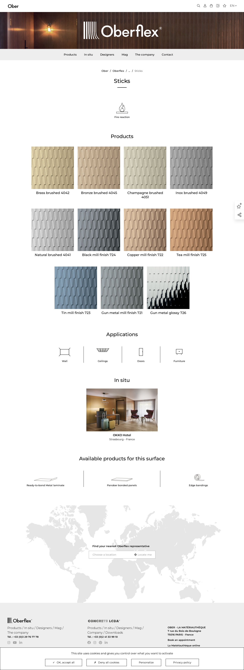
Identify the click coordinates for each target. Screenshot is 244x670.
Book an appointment (181, 639)
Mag (125, 54)
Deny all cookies (106, 662)
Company (95, 632)
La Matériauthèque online (184, 645)
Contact (167, 54)
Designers (107, 54)
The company (144, 54)
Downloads (114, 632)
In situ (88, 54)
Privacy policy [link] (182, 662)
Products (70, 54)
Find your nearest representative (121, 546)
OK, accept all (63, 662)
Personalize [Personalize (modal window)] (146, 662)
